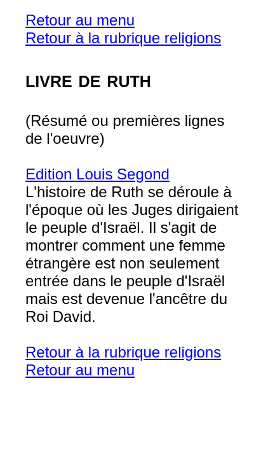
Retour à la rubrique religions (123, 37)
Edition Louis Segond (97, 174)
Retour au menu (80, 20)
